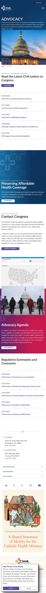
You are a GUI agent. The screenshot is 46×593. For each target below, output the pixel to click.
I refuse (28, 588)
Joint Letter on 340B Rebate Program (13, 117)
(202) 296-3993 (10, 445)
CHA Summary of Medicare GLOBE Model (15, 405)
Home (3, 66)
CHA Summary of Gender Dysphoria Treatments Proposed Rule (22, 395)
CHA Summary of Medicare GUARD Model (15, 414)
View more (7, 85)
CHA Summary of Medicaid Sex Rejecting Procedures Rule (21, 386)
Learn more (8, 201)
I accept (11, 588)
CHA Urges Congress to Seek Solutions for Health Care (19, 126)
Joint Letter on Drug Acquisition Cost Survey (16, 99)
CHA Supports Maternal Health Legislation (15, 136)
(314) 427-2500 (10, 458)
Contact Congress (10, 248)
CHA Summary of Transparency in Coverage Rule (17, 377)
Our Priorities (8, 347)
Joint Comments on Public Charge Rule (14, 108)
